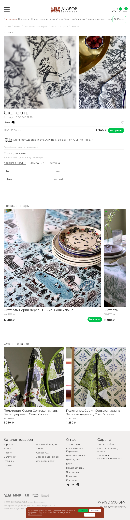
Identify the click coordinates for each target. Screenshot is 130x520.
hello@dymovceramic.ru (113, 506)
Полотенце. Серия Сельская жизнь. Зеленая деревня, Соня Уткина (93, 412)
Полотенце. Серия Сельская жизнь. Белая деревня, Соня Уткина (31, 412)
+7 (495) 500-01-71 (112, 502)
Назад (9, 32)
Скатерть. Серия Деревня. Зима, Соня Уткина (38, 310)
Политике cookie (35, 515)
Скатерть (111, 310)
